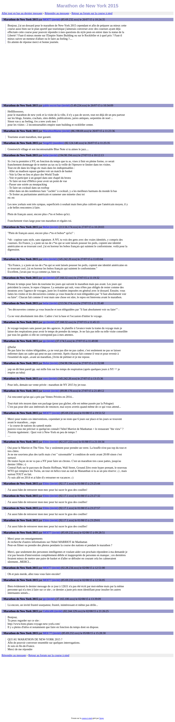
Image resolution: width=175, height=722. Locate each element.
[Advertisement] (87, 73)
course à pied (87, 718)
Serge (101, 718)
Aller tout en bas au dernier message (22, 13)
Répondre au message (57, 13)
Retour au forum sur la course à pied (92, 13)
